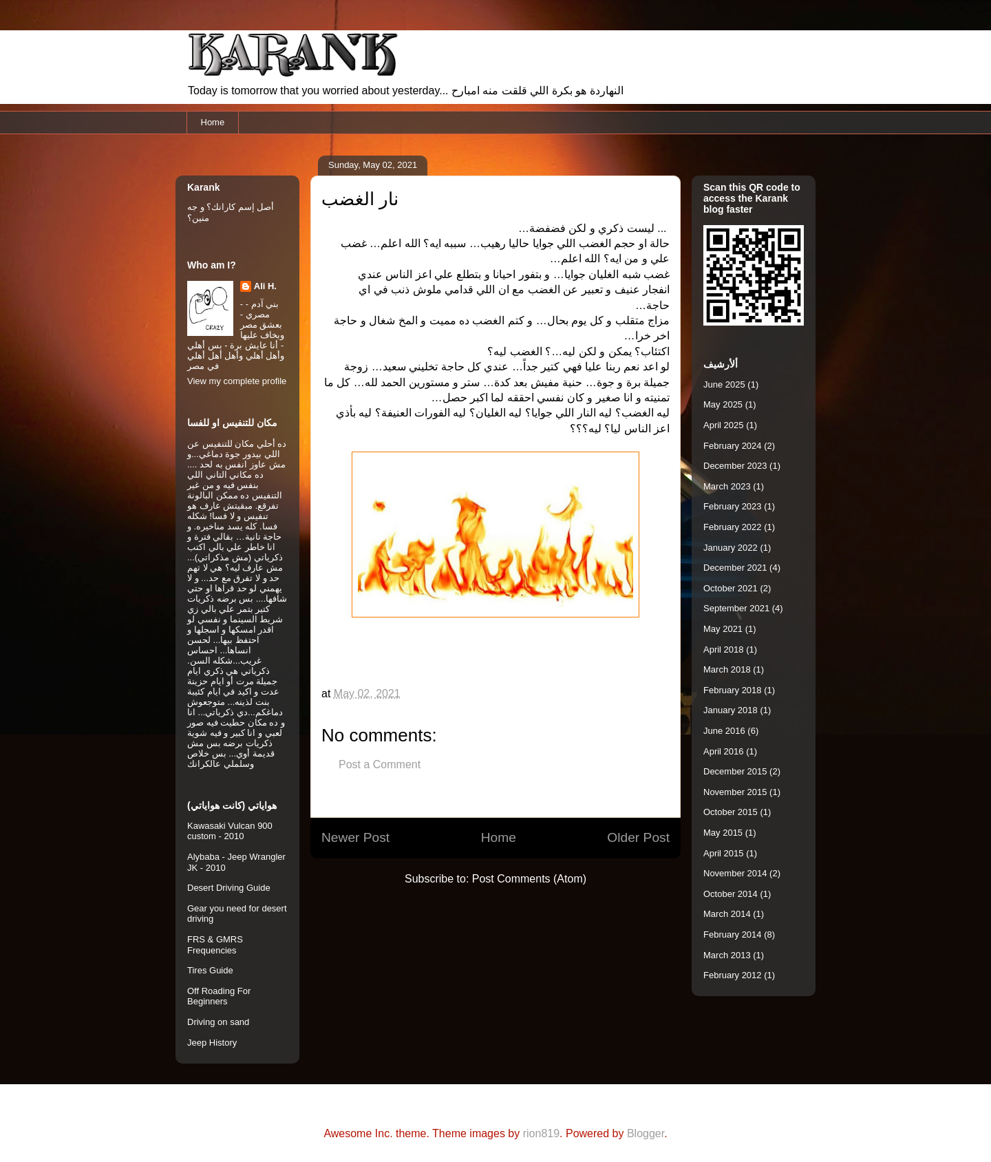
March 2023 (727, 486)
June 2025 (724, 384)
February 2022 (732, 527)
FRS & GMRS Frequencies (215, 944)
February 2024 (732, 446)
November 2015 (735, 792)
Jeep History (212, 1042)
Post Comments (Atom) (529, 879)
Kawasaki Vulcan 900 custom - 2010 (230, 831)
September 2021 (736, 608)
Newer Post (355, 837)
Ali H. (265, 286)
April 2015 (723, 853)
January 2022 (730, 547)
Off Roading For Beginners (219, 996)
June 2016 (724, 731)
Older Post (638, 837)
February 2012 (732, 975)
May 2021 (723, 629)
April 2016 (723, 751)
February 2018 (732, 690)
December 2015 (735, 771)
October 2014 (730, 894)
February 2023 (732, 506)
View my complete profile (236, 381)
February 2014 (732, 934)
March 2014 (727, 914)
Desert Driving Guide (228, 888)
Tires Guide (210, 970)
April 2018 (723, 649)
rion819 (541, 1133)
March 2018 (727, 669)
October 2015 (730, 812)
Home (213, 122)
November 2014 (735, 873)
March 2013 (727, 955)
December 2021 (735, 567)
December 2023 (735, 466)
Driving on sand (218, 1022)
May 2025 (723, 404)
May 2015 (723, 832)
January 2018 (730, 710)
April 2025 (723, 425)
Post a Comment (379, 764)
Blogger (645, 1133)
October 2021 (730, 588)
